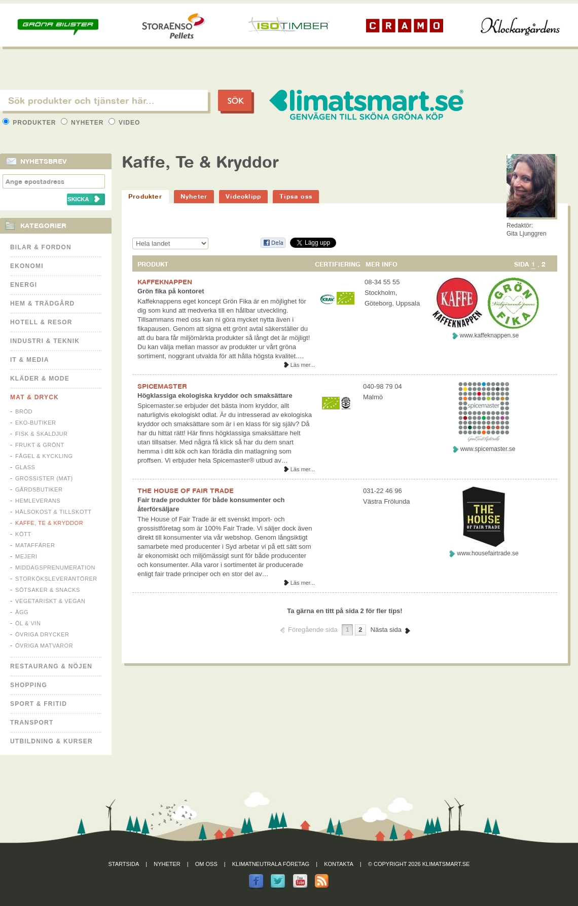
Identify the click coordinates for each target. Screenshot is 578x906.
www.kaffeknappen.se (489, 335)
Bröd (23, 411)
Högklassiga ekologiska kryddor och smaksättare (215, 395)
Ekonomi (27, 266)
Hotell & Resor (41, 322)
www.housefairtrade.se (487, 553)
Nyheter (83, 122)
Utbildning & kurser (51, 741)
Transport (31, 722)
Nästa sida (386, 629)
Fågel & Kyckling (44, 456)
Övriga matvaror (44, 646)
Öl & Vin (28, 623)
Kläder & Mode (39, 378)
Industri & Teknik (45, 341)
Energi (23, 284)
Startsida (124, 864)
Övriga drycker (42, 634)
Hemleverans (37, 501)
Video (124, 122)
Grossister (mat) (44, 478)
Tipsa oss (295, 196)
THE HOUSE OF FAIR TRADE (185, 490)
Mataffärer (35, 545)
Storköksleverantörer (56, 579)
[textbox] (104, 100)
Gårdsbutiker (38, 489)
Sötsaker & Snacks (47, 590)
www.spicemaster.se (488, 448)
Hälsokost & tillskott (53, 512)
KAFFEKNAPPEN (164, 282)
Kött (23, 534)
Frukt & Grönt (39, 445)
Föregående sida (313, 629)
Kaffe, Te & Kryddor (49, 523)
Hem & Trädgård (42, 303)
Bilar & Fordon (40, 247)
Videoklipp (243, 196)
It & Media (29, 359)
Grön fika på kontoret (170, 291)
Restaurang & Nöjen (51, 666)
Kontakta (338, 864)
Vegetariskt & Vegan (50, 601)
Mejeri (26, 556)
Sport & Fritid (38, 703)
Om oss (206, 864)
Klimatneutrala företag (270, 864)
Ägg (21, 612)
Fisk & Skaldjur (41, 434)
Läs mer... (303, 365)
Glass (25, 467)
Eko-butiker (35, 423)
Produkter (30, 122)
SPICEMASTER (162, 386)
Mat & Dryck (34, 397)
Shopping (28, 685)
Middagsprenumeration (55, 567)
